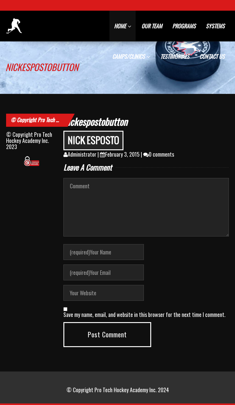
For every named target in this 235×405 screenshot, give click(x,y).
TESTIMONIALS (174, 56)
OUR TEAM (151, 26)
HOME (122, 26)
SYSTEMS (215, 26)
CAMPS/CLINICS (131, 56)
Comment (146, 207)
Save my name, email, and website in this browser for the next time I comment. (144, 314)
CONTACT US (212, 56)
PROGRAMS (184, 26)
